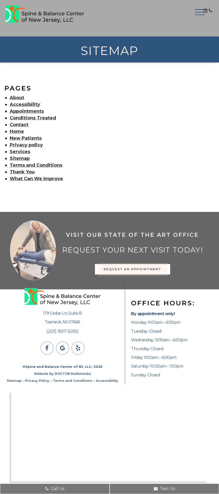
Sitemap (20, 158)
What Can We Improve (36, 178)
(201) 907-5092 (62, 331)
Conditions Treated (33, 118)
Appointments (27, 111)
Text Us (164, 488)
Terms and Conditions (36, 165)
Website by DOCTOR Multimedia (62, 374)
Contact (19, 124)
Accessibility (25, 104)
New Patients (26, 138)
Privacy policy (26, 145)
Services (20, 151)
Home (17, 131)
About (17, 97)
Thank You (22, 172)
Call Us (54, 488)
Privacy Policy (37, 381)
